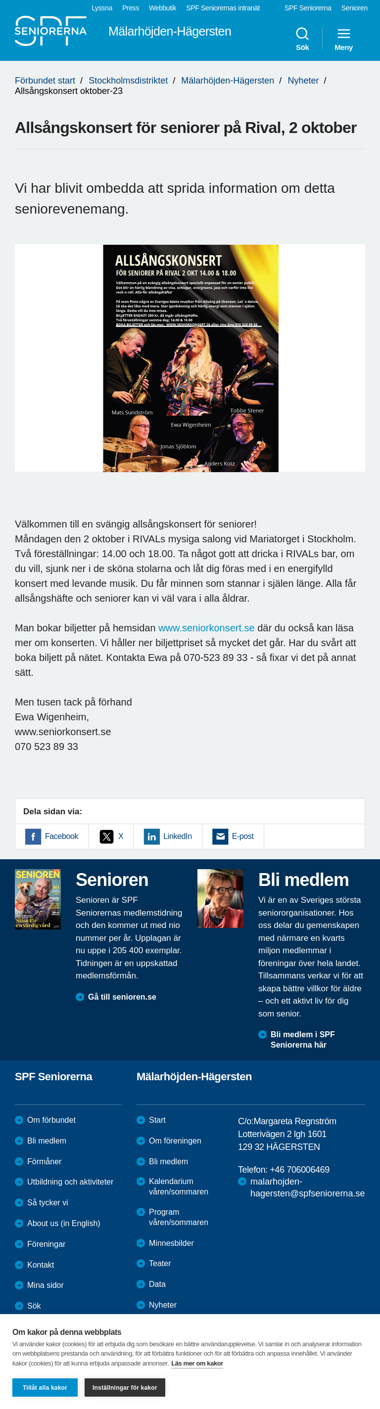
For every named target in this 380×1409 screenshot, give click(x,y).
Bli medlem (46, 1141)
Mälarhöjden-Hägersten (227, 80)
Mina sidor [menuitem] (45, 1285)
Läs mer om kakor (197, 1363)
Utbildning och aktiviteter (70, 1182)
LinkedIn (177, 836)
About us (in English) (63, 1223)
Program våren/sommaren (178, 1217)
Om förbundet (51, 1120)
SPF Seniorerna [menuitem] (308, 8)
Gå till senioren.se (122, 997)
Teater (160, 1263)
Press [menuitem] (130, 8)
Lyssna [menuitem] (102, 8)
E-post (243, 836)
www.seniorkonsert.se (206, 627)
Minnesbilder (171, 1243)
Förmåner (44, 1161)
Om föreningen (175, 1141)
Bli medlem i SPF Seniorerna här (303, 1039)
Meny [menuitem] (343, 38)
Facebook (61, 836)
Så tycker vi (47, 1202)
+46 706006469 (299, 1170)
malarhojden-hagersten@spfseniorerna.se (307, 1187)
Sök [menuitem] (302, 38)
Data (157, 1284)
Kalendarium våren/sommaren (178, 1186)
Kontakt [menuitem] (40, 1265)
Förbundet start (45, 80)
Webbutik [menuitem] (162, 8)
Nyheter (303, 80)
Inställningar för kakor (125, 1387)
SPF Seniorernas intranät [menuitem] (223, 8)
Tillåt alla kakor (45, 1387)
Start (157, 1120)
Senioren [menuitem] (354, 8)
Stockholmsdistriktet (128, 80)
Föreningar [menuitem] (46, 1244)
